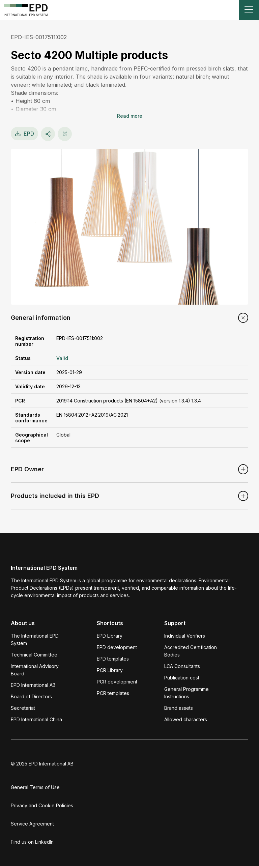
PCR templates (113, 693)
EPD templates (113, 659)
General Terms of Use (35, 787)
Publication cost (181, 677)
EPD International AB (33, 685)
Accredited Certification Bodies (190, 651)
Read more (129, 116)
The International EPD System (35, 639)
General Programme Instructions (186, 692)
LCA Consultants (182, 666)
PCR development (117, 682)
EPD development (117, 647)
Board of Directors (31, 696)
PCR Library (110, 670)
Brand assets (178, 708)
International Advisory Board (35, 669)
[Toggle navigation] (249, 10)
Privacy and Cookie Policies (42, 805)
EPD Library (109, 636)
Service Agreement (32, 824)
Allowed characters (185, 719)
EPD (24, 133)
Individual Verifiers (184, 636)
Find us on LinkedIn (32, 842)
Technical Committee (34, 655)
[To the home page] (26, 10)
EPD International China (36, 719)
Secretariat (23, 708)
